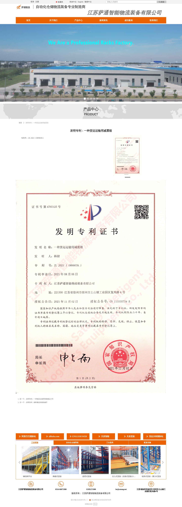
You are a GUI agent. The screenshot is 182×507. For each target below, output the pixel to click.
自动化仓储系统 (72, 443)
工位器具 (109, 443)
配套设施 (147, 443)
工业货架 (34, 443)
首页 (20, 123)
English (80, 2)
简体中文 (73, 2)
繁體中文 (88, 2)
